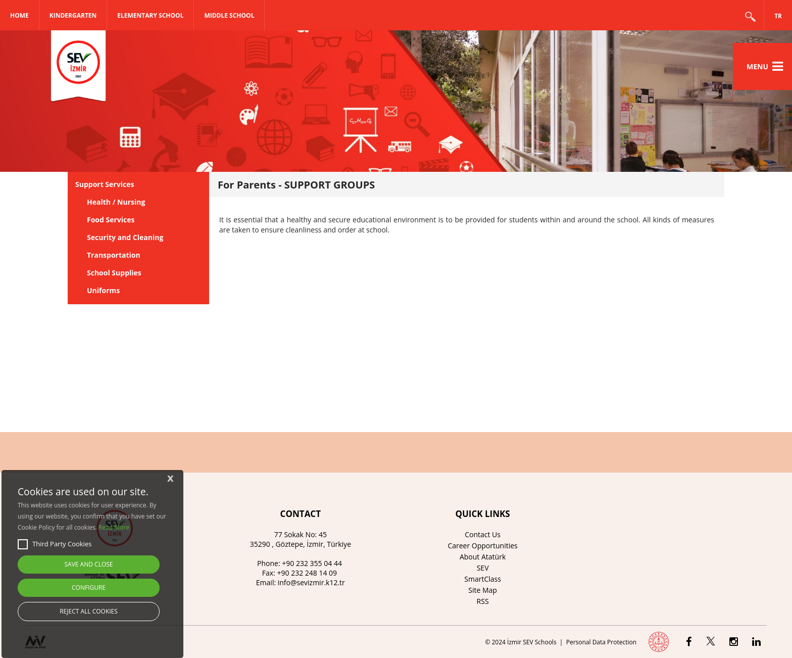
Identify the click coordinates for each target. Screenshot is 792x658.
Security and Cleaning (125, 237)
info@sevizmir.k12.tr (311, 582)
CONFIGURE (89, 587)
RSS (483, 601)
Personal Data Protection (601, 642)
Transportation (113, 255)
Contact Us (483, 534)
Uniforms (103, 290)
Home (19, 15)
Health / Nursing (116, 202)
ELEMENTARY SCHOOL (150, 15)
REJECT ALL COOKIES (89, 611)
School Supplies (114, 272)
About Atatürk (483, 556)
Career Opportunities (482, 545)
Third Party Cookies (54, 544)
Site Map (482, 590)
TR (778, 16)
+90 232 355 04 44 (312, 563)
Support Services (104, 184)
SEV (483, 568)
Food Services (111, 219)
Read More (113, 527)
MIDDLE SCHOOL (229, 15)
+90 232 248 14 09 (307, 573)
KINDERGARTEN (73, 15)
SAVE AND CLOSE (89, 564)
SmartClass (482, 579)
